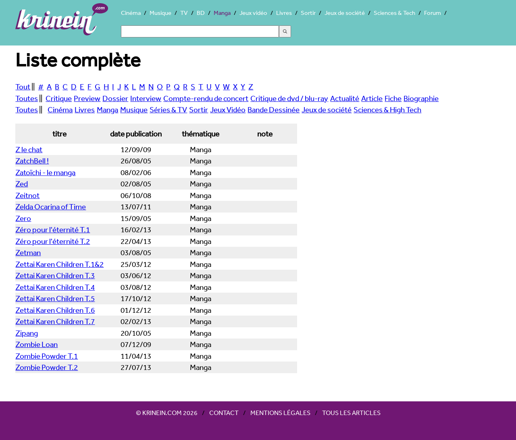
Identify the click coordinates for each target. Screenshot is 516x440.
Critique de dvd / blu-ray (289, 98)
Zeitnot (27, 195)
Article (372, 98)
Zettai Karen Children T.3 (55, 275)
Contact (224, 413)
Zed (21, 183)
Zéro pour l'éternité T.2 (52, 241)
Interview (145, 98)
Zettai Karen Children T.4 (55, 287)
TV (184, 13)
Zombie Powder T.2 (46, 367)
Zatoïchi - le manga (45, 172)
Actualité (344, 98)
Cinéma (131, 13)
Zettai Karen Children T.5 (55, 298)
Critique (59, 98)
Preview (87, 98)
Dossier (115, 98)
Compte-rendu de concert (205, 98)
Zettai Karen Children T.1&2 (59, 264)
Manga (222, 13)
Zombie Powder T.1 (46, 355)
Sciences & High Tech (387, 109)
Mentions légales (280, 413)
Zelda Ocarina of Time (50, 206)
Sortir (308, 13)
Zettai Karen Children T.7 (55, 321)
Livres (284, 13)
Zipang (26, 332)
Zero (23, 218)
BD (201, 13)
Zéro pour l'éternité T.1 (52, 229)
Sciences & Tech (394, 13)
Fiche (393, 98)
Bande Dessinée (274, 109)
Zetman (28, 252)
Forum (432, 13)
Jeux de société (345, 13)
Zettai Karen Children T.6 (55, 310)
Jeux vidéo (253, 13)
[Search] (200, 31)
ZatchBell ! (32, 160)
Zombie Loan (36, 344)
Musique (160, 13)
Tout (22, 86)
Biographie (421, 98)
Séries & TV (168, 109)
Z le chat (28, 149)
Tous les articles (351, 413)
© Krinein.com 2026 (167, 413)
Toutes (26, 98)
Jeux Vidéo (228, 109)
